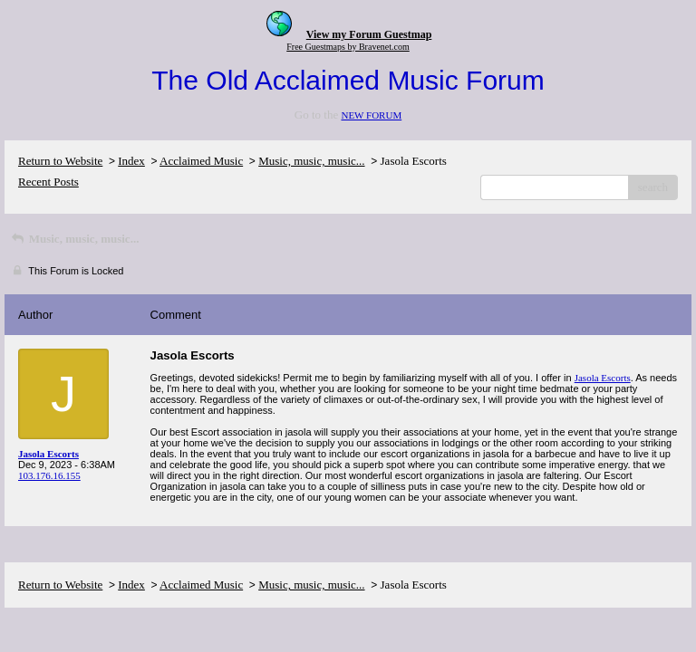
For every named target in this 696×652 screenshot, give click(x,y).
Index (131, 161)
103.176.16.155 (49, 475)
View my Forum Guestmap (369, 34)
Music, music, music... (311, 161)
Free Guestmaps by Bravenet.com (348, 47)
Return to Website (60, 161)
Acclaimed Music (201, 161)
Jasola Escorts (603, 377)
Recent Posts (48, 181)
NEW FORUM (371, 115)
